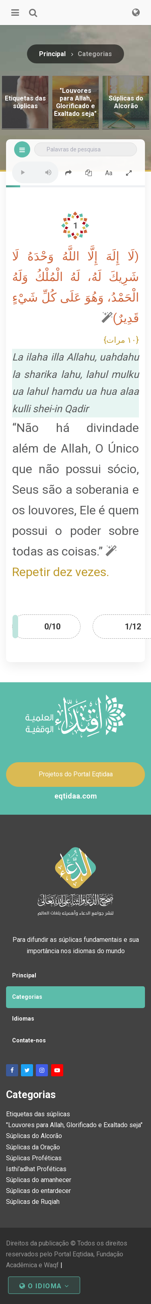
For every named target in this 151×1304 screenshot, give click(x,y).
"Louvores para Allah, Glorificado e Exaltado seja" (74, 1125)
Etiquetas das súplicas (38, 1114)
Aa (108, 173)
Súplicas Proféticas (34, 1158)
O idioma (44, 1286)
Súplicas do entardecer (38, 1191)
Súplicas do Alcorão (34, 1136)
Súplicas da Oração (33, 1147)
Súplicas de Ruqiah (33, 1201)
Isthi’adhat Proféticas (36, 1169)
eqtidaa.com (75, 796)
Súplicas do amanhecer (38, 1180)
